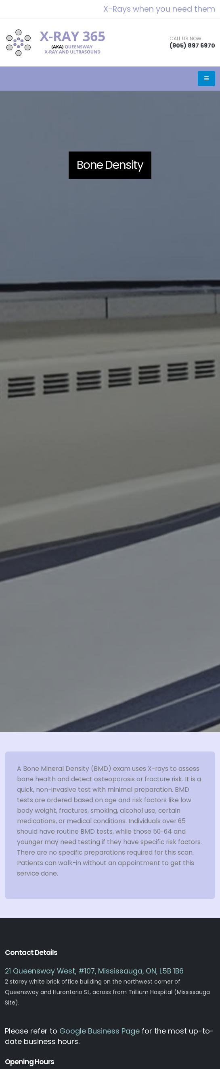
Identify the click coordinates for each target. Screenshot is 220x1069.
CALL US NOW (185, 39)
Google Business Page (99, 1031)
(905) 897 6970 (192, 46)
